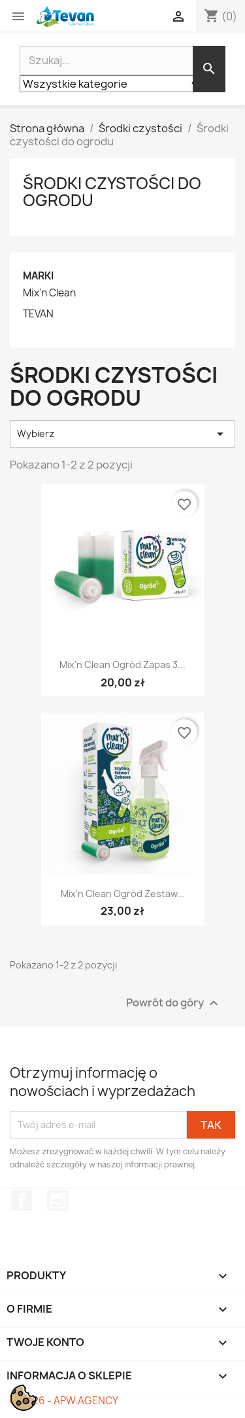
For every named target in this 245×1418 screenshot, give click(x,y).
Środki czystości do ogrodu (112, 191)
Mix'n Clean (49, 293)
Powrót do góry (173, 1003)
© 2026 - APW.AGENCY (64, 1401)
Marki (38, 276)
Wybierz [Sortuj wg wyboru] (122, 434)
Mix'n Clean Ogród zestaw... (123, 893)
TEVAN (38, 314)
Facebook (21, 1200)
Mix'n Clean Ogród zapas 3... (122, 664)
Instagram (57, 1200)
